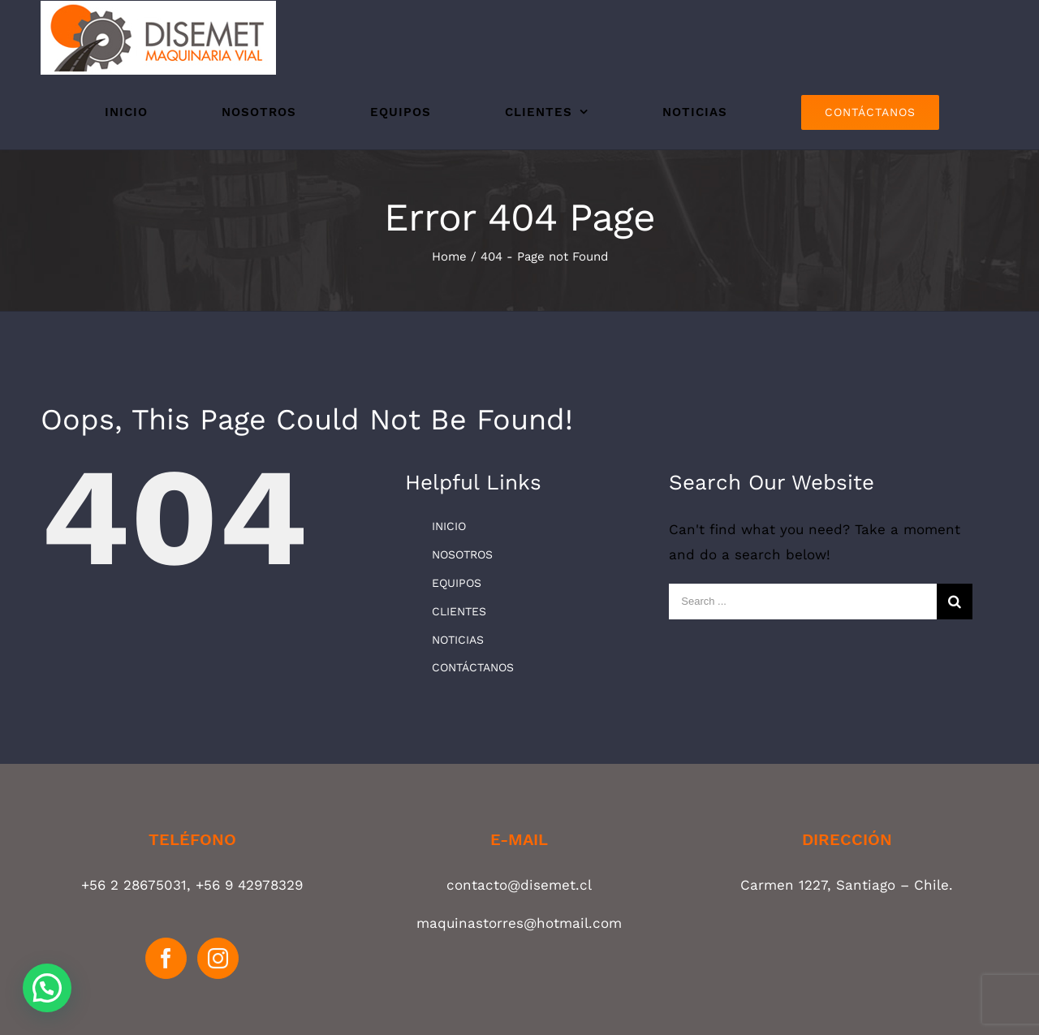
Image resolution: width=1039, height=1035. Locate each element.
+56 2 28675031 (134, 885)
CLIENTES (459, 611)
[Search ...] (802, 601)
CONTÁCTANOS (473, 667)
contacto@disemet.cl (519, 885)
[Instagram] (218, 958)
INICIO (449, 526)
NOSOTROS (462, 554)
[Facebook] (166, 958)
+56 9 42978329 (249, 885)
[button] (47, 988)
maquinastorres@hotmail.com (519, 923)
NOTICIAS (458, 639)
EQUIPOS (456, 582)
